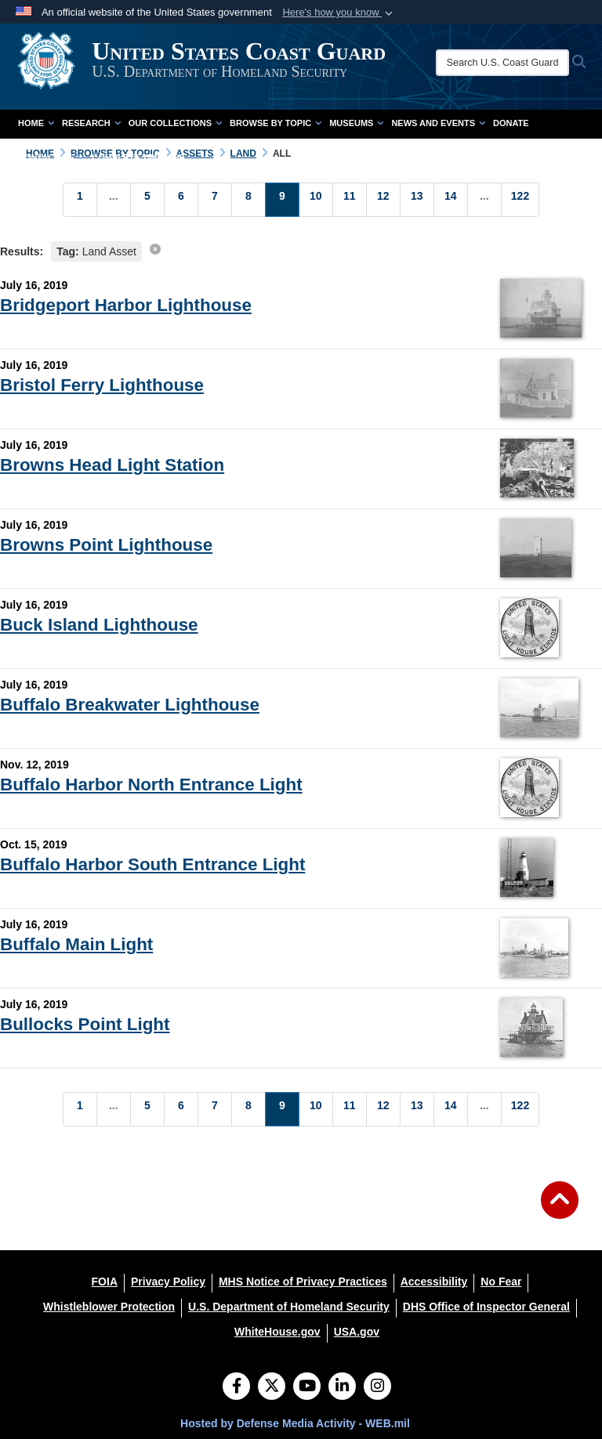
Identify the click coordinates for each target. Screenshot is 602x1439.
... (113, 196)
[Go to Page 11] (349, 200)
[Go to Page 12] (383, 200)
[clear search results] (155, 249)
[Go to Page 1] (80, 200)
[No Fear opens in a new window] (501, 1281)
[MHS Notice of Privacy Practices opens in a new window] (303, 1281)
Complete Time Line (143, 157)
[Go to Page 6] (181, 200)
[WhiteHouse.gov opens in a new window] (277, 1331)
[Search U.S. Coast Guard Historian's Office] (509, 62)
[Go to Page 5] (147, 200)
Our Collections (175, 123)
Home (36, 123)
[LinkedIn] (342, 1387)
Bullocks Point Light (84, 1024)
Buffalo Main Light (76, 944)
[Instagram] (377, 1387)
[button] (339, 12)
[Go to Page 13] (417, 200)
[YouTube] (307, 1387)
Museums (356, 123)
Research (91, 123)
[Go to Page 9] (282, 200)
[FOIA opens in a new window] (105, 1281)
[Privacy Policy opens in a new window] (168, 1281)
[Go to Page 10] (316, 200)
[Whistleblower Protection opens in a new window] (109, 1306)
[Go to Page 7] (215, 200)
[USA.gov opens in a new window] (356, 1331)
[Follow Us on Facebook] (236, 1387)
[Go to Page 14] (450, 200)
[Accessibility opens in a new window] (434, 1281)
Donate (511, 123)
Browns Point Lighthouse (106, 545)
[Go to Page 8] (248, 200)
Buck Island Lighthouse (99, 625)
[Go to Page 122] (520, 200)
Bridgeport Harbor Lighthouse (126, 305)
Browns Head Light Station (112, 465)
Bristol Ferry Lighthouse (102, 385)
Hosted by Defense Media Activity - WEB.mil (295, 1423)
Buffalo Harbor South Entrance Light (152, 864)
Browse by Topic (275, 123)
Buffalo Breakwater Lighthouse (129, 704)
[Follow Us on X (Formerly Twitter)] (271, 1387)
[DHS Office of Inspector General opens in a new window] (486, 1306)
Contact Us (51, 157)
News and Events (438, 123)
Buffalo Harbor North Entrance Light (151, 784)
